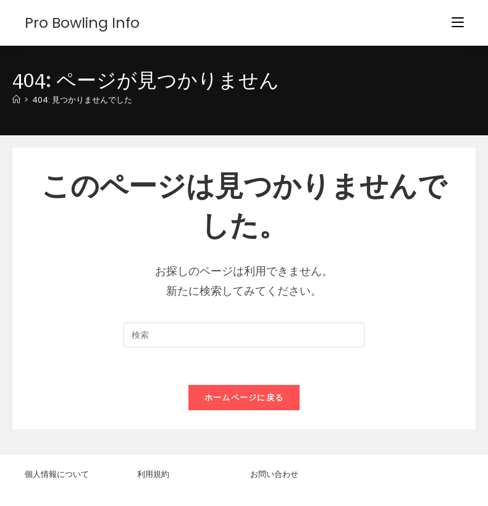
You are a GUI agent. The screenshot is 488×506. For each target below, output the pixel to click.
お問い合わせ (274, 473)
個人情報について (57, 473)
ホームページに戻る (244, 397)
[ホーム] (16, 100)
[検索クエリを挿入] (244, 335)
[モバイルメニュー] (458, 22)
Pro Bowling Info (83, 22)
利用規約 (153, 473)
